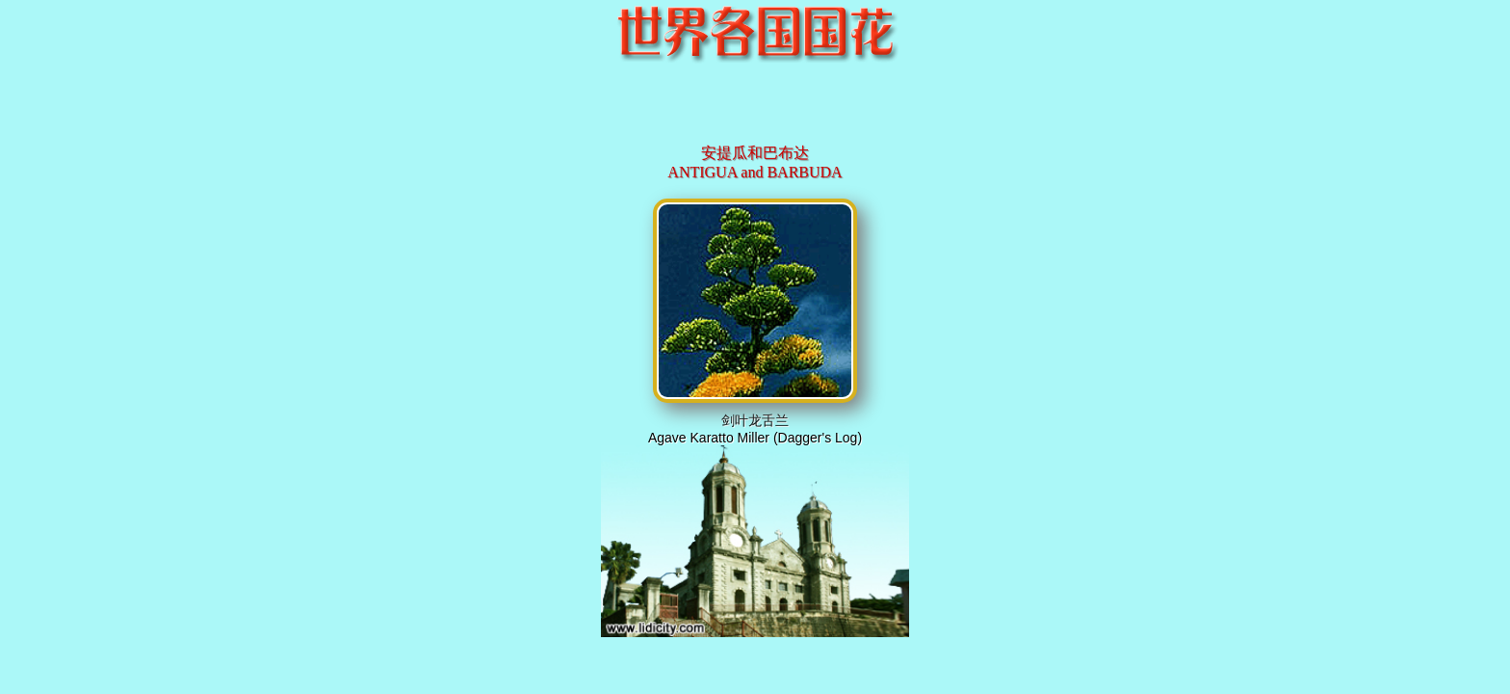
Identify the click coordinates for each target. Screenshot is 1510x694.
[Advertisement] (755, 110)
